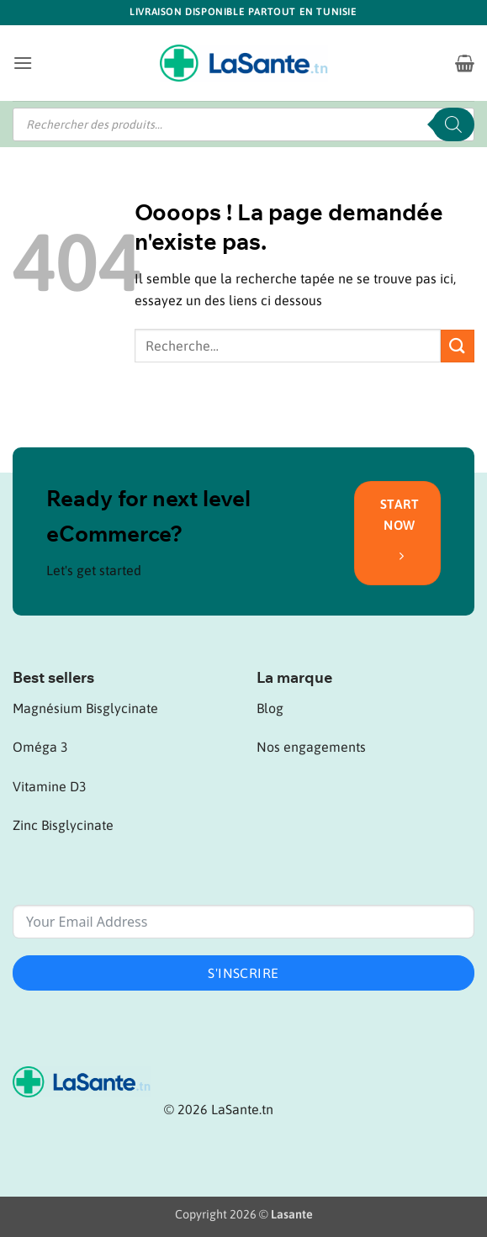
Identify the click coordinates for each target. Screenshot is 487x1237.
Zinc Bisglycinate (63, 825)
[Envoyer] (457, 346)
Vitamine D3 (50, 786)
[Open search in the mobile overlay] (243, 124)
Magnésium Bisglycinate (85, 708)
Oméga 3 (40, 746)
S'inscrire (243, 973)
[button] (23, 62)
